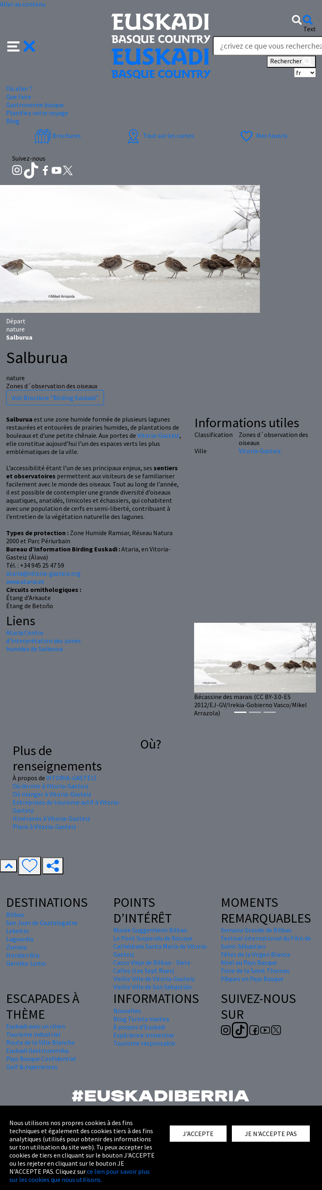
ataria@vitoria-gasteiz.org (43, 573)
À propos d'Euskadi (139, 1027)
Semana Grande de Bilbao (256, 930)
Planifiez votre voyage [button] (37, 113)
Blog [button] (12, 121)
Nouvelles (127, 1011)
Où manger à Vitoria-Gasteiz (52, 794)
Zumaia (16, 947)
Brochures (58, 135)
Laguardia (19, 939)
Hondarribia (22, 955)
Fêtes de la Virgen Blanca (255, 954)
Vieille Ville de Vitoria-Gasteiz (154, 979)
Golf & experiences (32, 1067)
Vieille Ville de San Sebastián (152, 987)
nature (15, 329)
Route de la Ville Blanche (40, 1042)
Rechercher (291, 62)
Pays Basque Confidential (41, 1058)
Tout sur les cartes (159, 135)
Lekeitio (17, 931)
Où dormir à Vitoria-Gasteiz (51, 786)
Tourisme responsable (144, 1043)
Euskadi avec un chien (35, 1026)
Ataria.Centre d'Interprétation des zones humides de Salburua (43, 640)
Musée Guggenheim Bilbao (150, 930)
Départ (16, 321)
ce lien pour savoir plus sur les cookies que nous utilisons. (79, 1175)
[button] (21, 45)
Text (309, 29)
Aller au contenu (22, 4)
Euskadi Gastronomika (37, 1050)
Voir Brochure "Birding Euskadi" (55, 398)
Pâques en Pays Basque (252, 979)
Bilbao (15, 914)
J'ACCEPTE (198, 1134)
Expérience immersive (143, 1035)
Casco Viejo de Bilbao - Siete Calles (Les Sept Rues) (151, 966)
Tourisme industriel (33, 1034)
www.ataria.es (25, 581)
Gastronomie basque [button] (35, 105)
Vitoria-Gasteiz (158, 435)
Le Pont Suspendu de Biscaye (152, 938)
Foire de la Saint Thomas (255, 970)
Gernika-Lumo (26, 963)
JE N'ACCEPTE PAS (271, 1134)
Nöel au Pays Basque (249, 962)
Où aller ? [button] (19, 88)
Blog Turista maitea (141, 1019)
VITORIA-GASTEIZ (71, 778)
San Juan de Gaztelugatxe (42, 923)
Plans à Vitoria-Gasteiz (44, 826)
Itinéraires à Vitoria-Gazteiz (51, 818)
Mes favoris (262, 135)
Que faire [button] (18, 97)
